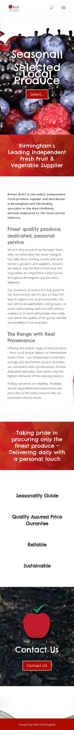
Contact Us (37, 665)
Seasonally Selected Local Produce (37, 70)
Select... (37, 97)
